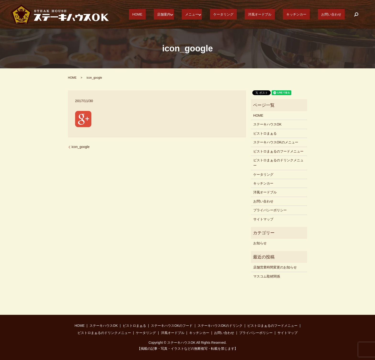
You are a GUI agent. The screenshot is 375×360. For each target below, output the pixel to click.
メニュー (218, 14)
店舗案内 (194, 14)
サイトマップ (263, 219)
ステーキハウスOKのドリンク (220, 325)
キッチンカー (306, 14)
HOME (174, 14)
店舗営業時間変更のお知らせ (275, 267)
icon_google (81, 147)
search (356, 14)
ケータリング (247, 14)
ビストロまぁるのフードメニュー (278, 151)
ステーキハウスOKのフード (172, 325)
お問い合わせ (335, 14)
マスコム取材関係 (266, 276)
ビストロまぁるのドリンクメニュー (278, 162)
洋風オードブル (276, 14)
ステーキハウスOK (267, 124)
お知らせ (260, 243)
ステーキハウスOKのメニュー (275, 142)
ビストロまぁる (265, 133)
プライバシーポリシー (270, 210)
